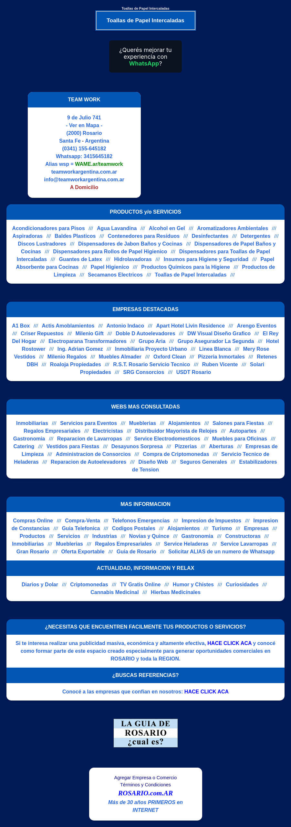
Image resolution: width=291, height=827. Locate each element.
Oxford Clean (169, 356)
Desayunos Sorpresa (137, 446)
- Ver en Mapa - (84, 125)
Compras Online (33, 520)
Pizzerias (186, 446)
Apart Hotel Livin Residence (190, 325)
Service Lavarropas (244, 544)
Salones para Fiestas (238, 423)
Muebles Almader (120, 356)
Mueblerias (142, 423)
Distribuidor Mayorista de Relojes (176, 431)
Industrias (104, 536)
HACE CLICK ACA (229, 643)
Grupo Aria (152, 341)
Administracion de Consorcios (93, 454)
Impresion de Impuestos (211, 520)
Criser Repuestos (42, 333)
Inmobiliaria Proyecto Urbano (151, 349)
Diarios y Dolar (40, 584)
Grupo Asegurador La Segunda (216, 341)
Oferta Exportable (82, 551)
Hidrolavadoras (132, 259)
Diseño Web (153, 462)
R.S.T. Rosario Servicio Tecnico (151, 364)
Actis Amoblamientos (68, 325)
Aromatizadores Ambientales (232, 228)
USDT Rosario (193, 372)
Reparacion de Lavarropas (89, 438)
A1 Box (21, 325)
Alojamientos (184, 423)
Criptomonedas (89, 584)
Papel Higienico (110, 267)
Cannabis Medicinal (114, 592)
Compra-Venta (82, 520)
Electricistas (108, 431)
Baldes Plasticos (75, 236)
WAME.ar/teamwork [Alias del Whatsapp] (99, 164)
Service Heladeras (186, 544)
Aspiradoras (28, 236)
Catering (23, 446)
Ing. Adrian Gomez (80, 349)
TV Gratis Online (140, 584)
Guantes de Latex (80, 259)
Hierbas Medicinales (176, 592)
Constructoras (242, 536)
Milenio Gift (90, 333)
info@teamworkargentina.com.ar (84, 179)
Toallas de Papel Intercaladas (190, 274)
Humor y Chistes (193, 584)
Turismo (222, 528)
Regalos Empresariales (52, 431)
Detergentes (255, 236)
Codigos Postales (133, 528)
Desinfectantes (210, 236)
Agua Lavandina (117, 228)
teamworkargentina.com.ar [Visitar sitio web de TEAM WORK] (84, 172)
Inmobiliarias (32, 423)
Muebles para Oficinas (239, 438)
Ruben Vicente (220, 364)
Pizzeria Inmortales (221, 356)
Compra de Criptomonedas (176, 454)
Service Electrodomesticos (167, 438)
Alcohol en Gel (167, 228)
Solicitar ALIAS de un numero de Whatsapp (221, 551)
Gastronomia (29, 438)
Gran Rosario (32, 551)
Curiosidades (242, 584)
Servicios (68, 536)
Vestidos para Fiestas (73, 446)
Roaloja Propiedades (75, 364)
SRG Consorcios (143, 372)
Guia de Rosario (136, 551)
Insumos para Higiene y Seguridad (206, 259)
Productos (32, 536)
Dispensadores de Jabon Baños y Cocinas (130, 244)
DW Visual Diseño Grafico (219, 333)
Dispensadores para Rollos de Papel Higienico (110, 251)
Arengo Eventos (256, 325)
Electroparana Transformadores (87, 341)
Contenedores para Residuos (144, 236)
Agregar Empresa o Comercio (145, 777)
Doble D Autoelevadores (145, 333)
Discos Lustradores (42, 244)
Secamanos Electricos (115, 274)
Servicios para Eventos (88, 423)
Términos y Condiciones (145, 784)
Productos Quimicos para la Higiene (185, 267)
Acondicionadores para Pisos (48, 228)
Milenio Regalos (67, 356)
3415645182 (98, 156)
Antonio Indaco (125, 325)
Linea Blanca (215, 349)
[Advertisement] (201, 145)
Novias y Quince (149, 536)
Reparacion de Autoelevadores (88, 462)
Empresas (256, 528)
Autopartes (242, 431)
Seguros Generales (203, 462)
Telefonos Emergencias (141, 520)
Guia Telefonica (81, 528)
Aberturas (221, 446)
